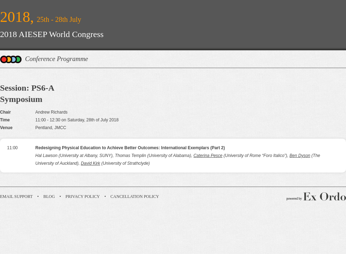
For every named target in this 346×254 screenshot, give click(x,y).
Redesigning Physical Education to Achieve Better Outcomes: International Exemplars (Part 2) (130, 147)
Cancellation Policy (135, 196)
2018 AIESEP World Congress (51, 34)
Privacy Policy (83, 196)
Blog (49, 196)
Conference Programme (56, 58)
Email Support (16, 196)
